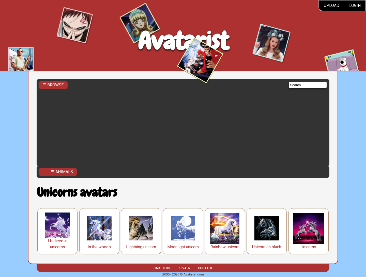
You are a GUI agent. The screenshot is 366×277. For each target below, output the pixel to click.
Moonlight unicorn (183, 247)
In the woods (99, 247)
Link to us (162, 268)
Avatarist (183, 41)
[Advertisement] (183, 125)
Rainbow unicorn (224, 247)
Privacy (184, 268)
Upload (331, 5)
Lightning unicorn (141, 247)
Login (355, 5)
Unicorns (308, 247)
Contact (205, 268)
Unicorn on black (266, 247)
